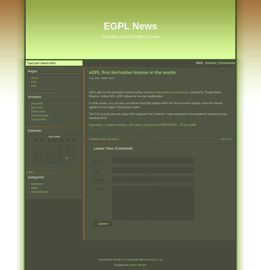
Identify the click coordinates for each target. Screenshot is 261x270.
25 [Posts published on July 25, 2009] (66, 158)
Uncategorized (39, 191)
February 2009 (39, 115)
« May (29, 171)
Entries (210, 63)
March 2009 (38, 111)
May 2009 (37, 107)
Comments (227, 63)
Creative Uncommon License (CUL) (166, 92)
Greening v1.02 (153, 259)
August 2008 (38, 119)
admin (115, 139)
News (34, 187)
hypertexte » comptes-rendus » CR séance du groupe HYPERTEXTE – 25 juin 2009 (142, 124)
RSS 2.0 (226, 139)
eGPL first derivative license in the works (132, 72)
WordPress (119, 259)
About (34, 77)
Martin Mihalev (138, 264)
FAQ (33, 81)
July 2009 (36, 103)
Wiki (33, 85)
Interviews (37, 183)
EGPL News (130, 26)
